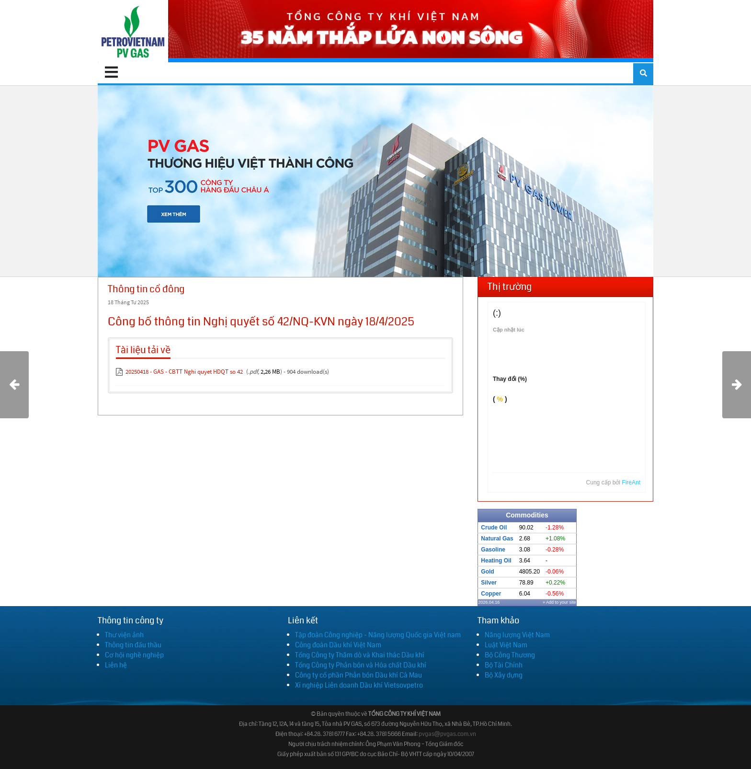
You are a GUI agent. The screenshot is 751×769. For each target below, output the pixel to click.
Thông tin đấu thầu (133, 645)
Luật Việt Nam (506, 645)
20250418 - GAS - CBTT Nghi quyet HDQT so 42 (184, 371)
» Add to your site (559, 602)
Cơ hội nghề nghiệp (134, 655)
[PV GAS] (133, 31)
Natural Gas (497, 538)
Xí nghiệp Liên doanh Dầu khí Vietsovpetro (359, 685)
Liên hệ (116, 665)
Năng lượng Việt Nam (517, 635)
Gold (487, 571)
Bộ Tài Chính (504, 665)
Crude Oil (494, 527)
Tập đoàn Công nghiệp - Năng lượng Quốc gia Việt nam (378, 635)
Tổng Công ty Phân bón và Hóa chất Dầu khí (360, 665)
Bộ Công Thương (510, 655)
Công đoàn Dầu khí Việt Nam (338, 645)
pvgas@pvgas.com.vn (447, 734)
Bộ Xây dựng (504, 675)
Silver (489, 582)
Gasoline (493, 549)
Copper (491, 593)
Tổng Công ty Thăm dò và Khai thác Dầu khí (359, 655)
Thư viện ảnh (124, 635)
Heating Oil (496, 560)
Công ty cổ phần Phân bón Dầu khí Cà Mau (358, 675)
